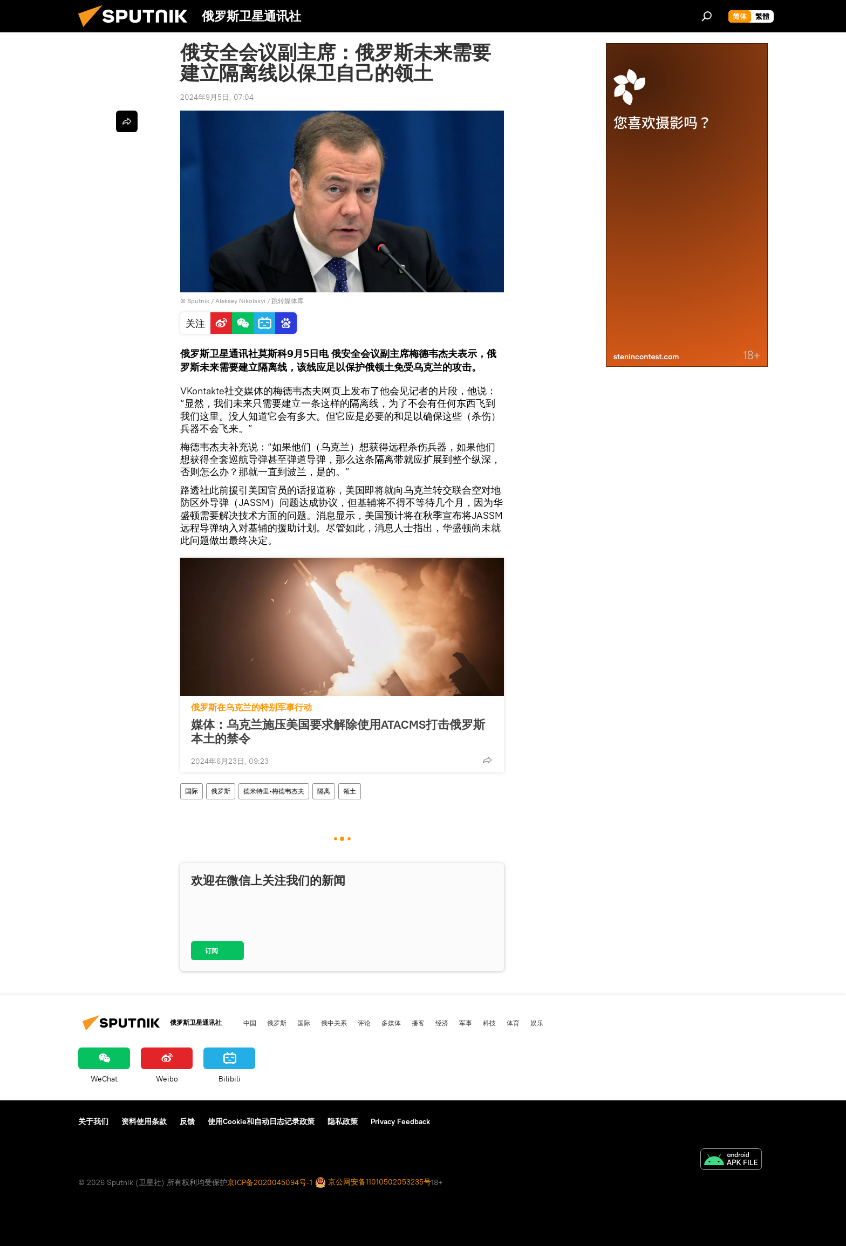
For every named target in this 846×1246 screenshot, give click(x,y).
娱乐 (536, 1023)
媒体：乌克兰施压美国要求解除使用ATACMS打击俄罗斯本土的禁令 (338, 731)
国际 (191, 791)
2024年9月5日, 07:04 (217, 97)
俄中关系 (334, 1023)
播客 (418, 1023)
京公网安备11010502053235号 (373, 1182)
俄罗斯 (220, 791)
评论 (364, 1023)
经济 (441, 1023)
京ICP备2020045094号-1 (269, 1182)
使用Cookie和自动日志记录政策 (261, 1121)
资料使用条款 (144, 1121)
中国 (249, 1023)
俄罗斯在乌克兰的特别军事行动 (251, 707)
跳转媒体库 (287, 301)
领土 (349, 791)
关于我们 (93, 1121)
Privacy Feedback (400, 1121)
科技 (489, 1023)
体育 (513, 1023)
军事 (465, 1023)
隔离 (323, 791)
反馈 (187, 1121)
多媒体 (391, 1023)
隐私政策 (343, 1121)
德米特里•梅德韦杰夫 (273, 791)
